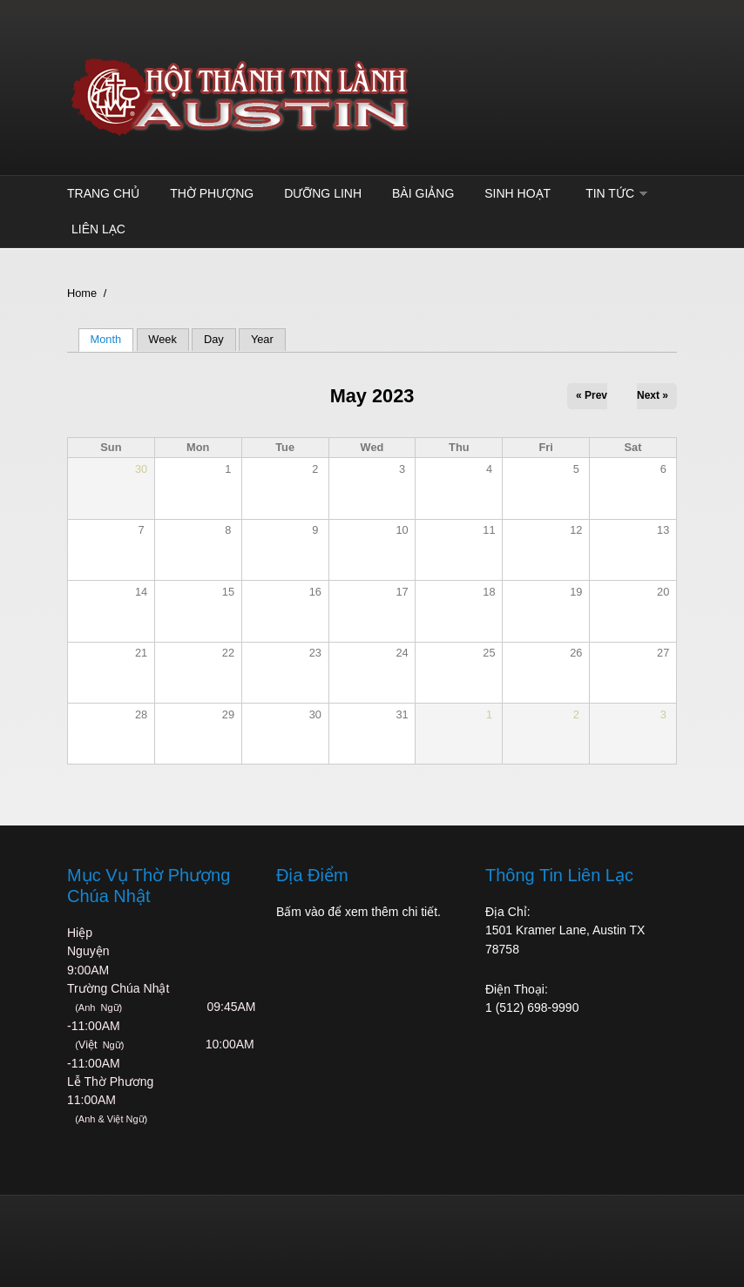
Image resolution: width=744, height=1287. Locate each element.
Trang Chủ (103, 193)
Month (112, 339)
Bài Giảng (423, 193)
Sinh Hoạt (517, 193)
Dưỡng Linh (323, 193)
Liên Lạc (98, 229)
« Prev (591, 395)
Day (214, 339)
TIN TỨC (609, 193)
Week (162, 339)
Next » (652, 395)
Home (82, 293)
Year (262, 339)
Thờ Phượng (212, 193)
